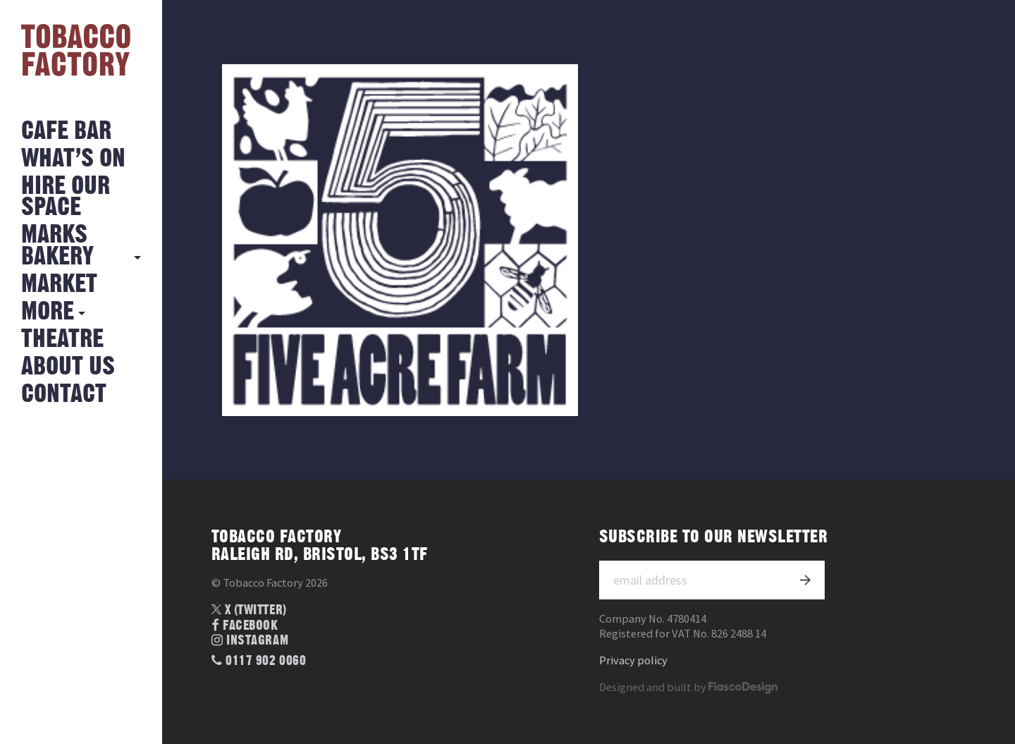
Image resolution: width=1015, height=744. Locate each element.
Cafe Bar (66, 131)
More (47, 312)
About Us (68, 367)
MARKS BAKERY (57, 245)
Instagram (249, 640)
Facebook (244, 626)
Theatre (62, 339)
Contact (63, 394)
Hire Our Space (65, 197)
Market (59, 284)
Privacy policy (633, 660)
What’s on (73, 159)
